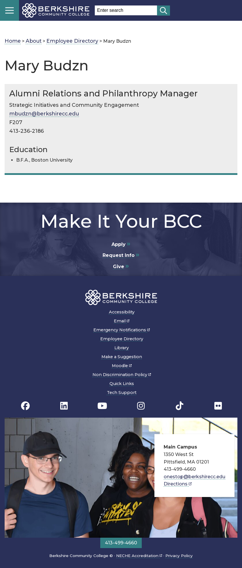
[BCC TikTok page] (179, 406)
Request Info (119, 255)
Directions (178, 484)
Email (121, 321)
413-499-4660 (121, 542)
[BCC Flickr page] (218, 406)
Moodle (122, 365)
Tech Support (122, 392)
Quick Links (121, 383)
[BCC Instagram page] (141, 406)
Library (121, 347)
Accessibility (122, 312)
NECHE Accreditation (139, 555)
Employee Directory (72, 41)
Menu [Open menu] (9, 10)
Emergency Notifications (121, 329)
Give (118, 266)
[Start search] (163, 10)
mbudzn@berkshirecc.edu (44, 114)
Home (13, 41)
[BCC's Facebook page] (25, 406)
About (33, 41)
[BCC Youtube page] (102, 406)
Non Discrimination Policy (121, 374)
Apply (118, 244)
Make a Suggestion (121, 356)
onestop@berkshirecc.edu (194, 476)
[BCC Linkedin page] (64, 406)
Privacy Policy (179, 555)
